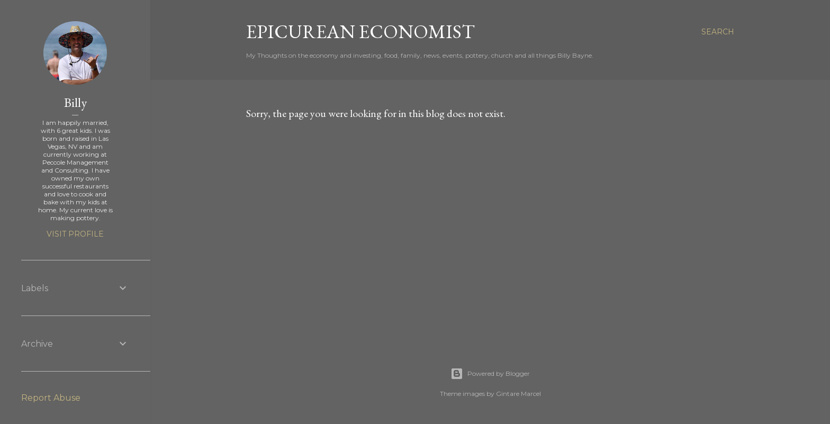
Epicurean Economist (360, 31)
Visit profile (75, 234)
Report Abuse (50, 398)
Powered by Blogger (490, 373)
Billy (75, 102)
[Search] (717, 31)
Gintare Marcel (518, 394)
